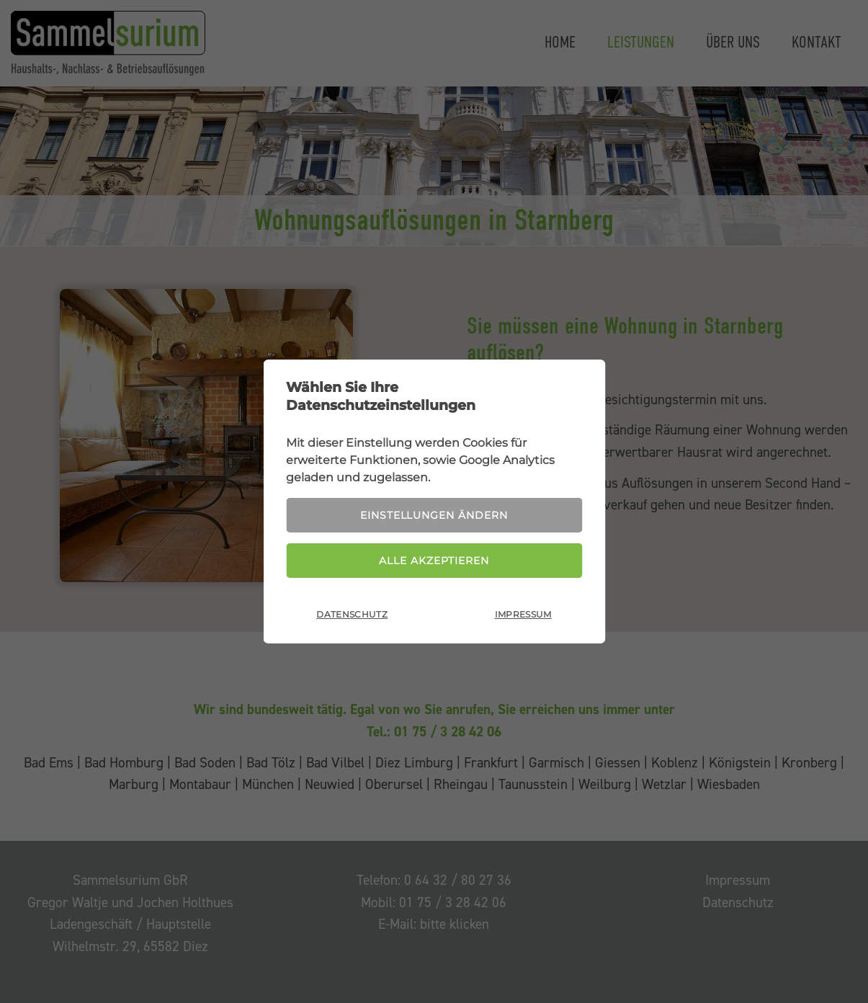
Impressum (523, 615)
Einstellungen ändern (433, 515)
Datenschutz (352, 615)
